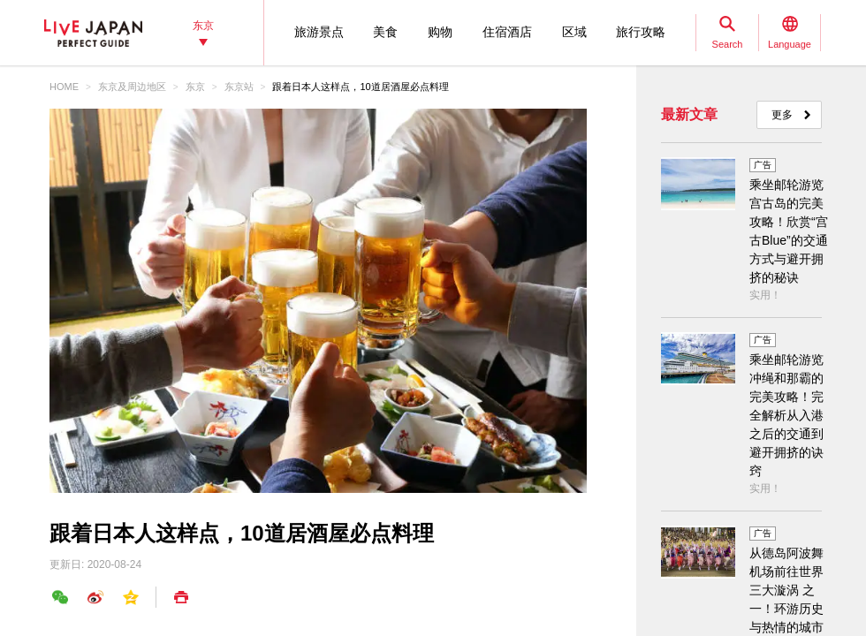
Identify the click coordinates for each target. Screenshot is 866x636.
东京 (195, 86)
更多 (782, 115)
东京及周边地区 (132, 86)
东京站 (239, 86)
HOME (64, 86)
